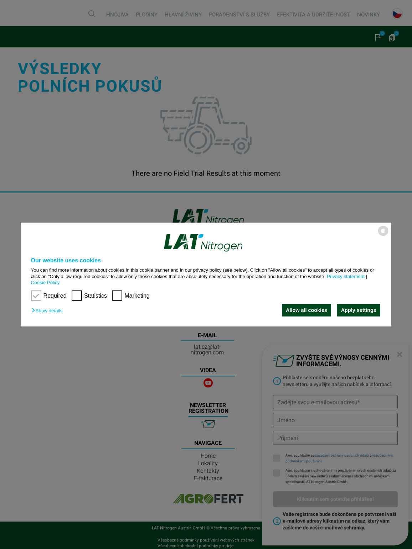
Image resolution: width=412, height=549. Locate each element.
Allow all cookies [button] (306, 310)
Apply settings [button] (358, 310)
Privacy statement (346, 276)
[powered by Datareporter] (383, 235)
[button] (49, 310)
